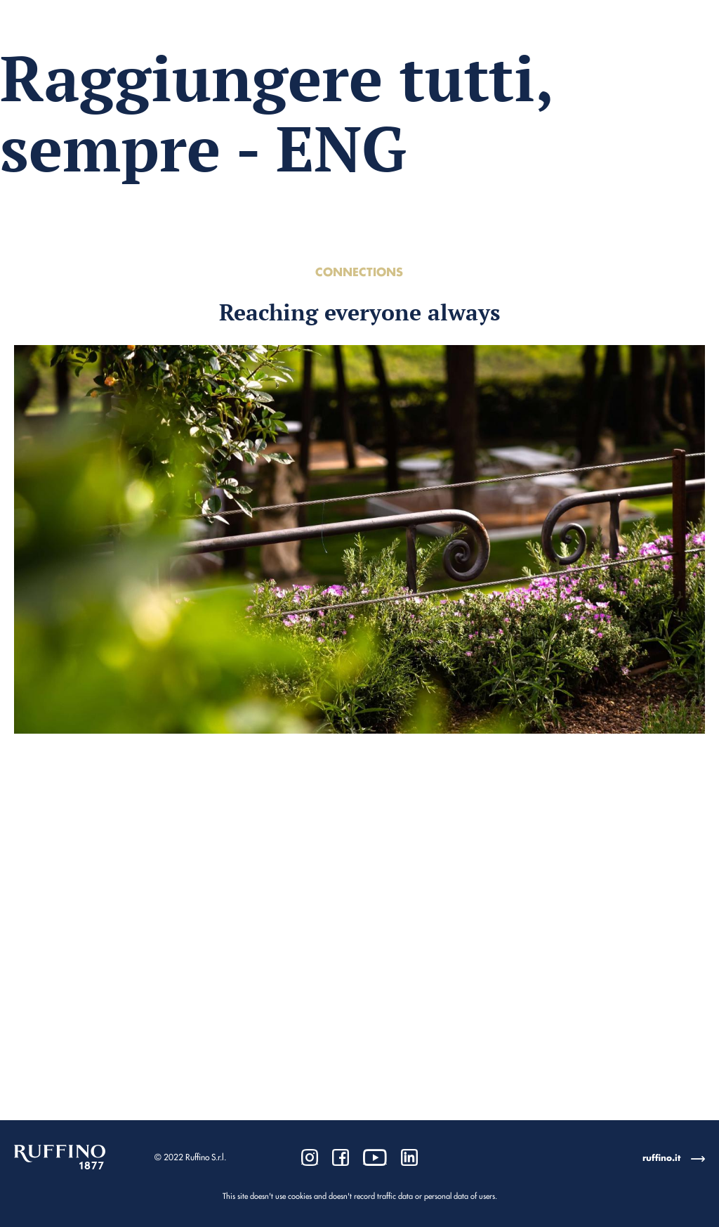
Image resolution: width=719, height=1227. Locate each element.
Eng (693, 42)
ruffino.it (661, 1158)
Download (586, 42)
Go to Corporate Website (83, 42)
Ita (666, 42)
